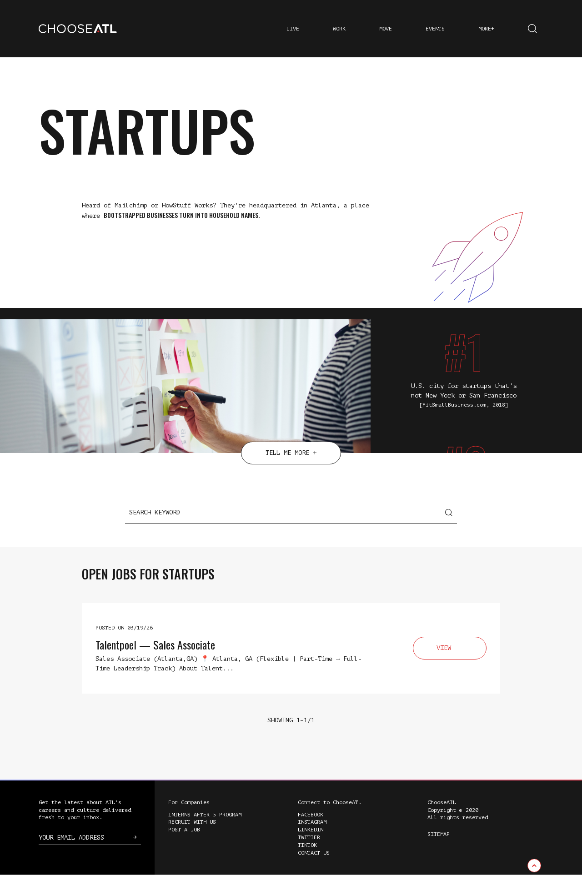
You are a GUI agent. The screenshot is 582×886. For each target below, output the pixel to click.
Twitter (309, 849)
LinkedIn (310, 841)
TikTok (307, 856)
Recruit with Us (192, 833)
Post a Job (184, 841)
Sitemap (438, 845)
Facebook (310, 826)
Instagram (312, 833)
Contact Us (314, 864)
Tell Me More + (291, 464)
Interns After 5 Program (204, 826)
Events (435, 28)
